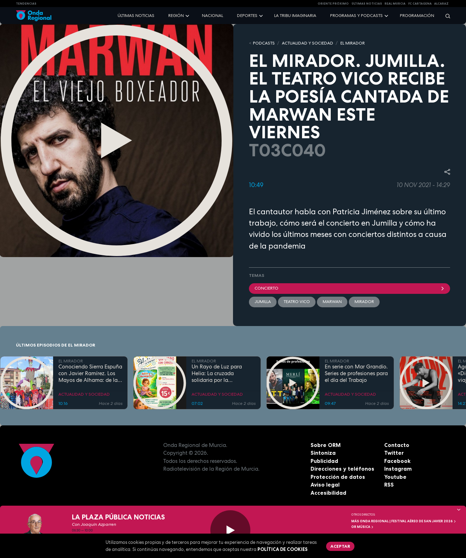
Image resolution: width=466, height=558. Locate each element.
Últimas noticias (136, 15)
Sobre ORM (326, 445)
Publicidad (324, 461)
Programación (417, 15)
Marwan (332, 301)
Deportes (247, 15)
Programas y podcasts (356, 15)
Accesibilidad (328, 492)
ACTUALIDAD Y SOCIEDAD (307, 43)
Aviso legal (325, 484)
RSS (389, 484)
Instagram (398, 468)
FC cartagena (420, 3)
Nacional (212, 15)
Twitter (394, 452)
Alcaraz (441, 3)
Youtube (395, 476)
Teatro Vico (297, 301)
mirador (364, 301)
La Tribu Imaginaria (295, 15)
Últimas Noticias (367, 3)
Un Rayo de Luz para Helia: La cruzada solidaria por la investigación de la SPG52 (223, 373)
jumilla (263, 301)
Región (176, 15)
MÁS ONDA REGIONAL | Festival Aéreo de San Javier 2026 (403, 521)
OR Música (362, 527)
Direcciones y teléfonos (342, 468)
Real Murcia (395, 3)
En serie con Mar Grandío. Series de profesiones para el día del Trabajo (356, 373)
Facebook (397, 461)
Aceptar (340, 546)
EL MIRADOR (352, 43)
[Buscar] (445, 16)
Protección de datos (338, 476)
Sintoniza (323, 452)
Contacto (396, 445)
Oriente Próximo (333, 3)
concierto (349, 288)
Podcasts (264, 43)
